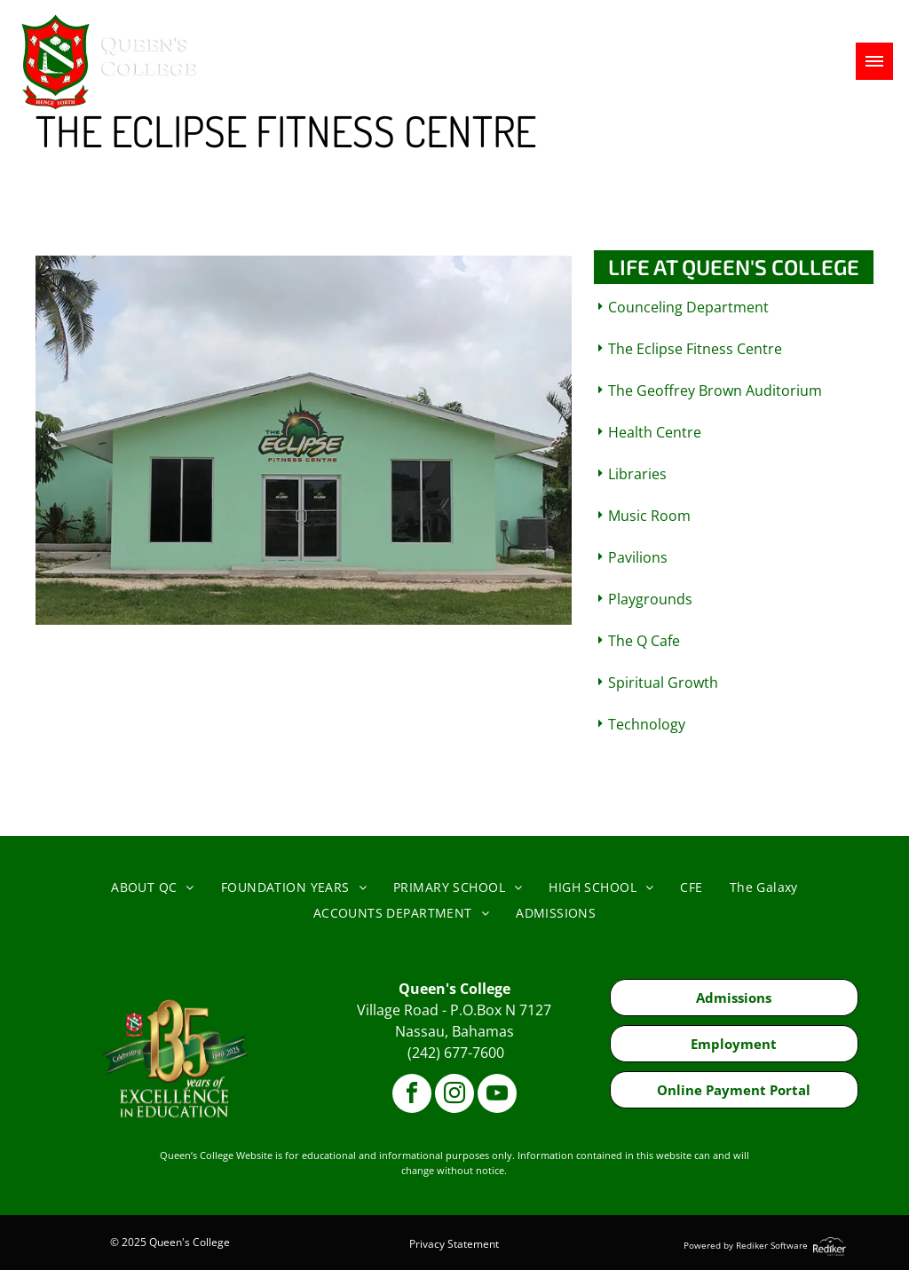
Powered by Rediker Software (746, 1245)
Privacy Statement (454, 1243)
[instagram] (454, 1095)
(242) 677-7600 (455, 1052)
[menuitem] (153, 888)
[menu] (874, 61)
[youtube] (497, 1095)
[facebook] (411, 1095)
